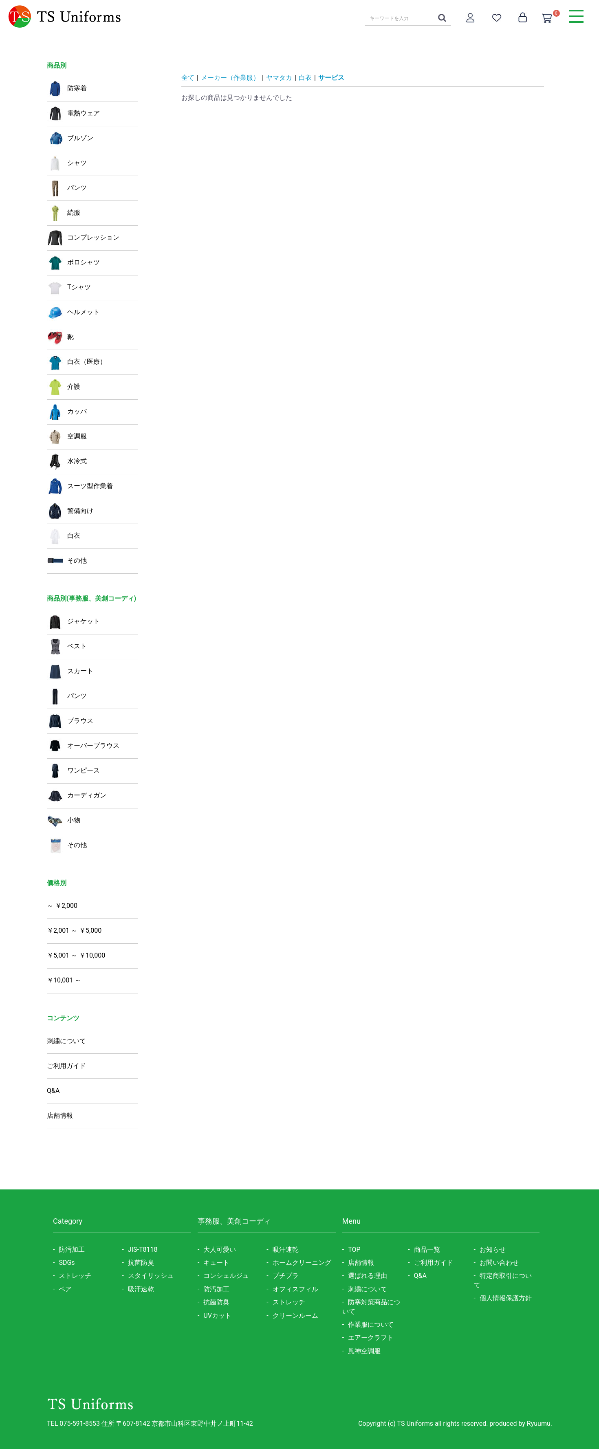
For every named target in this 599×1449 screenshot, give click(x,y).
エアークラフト (371, 1337)
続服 (63, 213)
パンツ (67, 188)
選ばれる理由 (367, 1275)
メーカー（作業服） (230, 77)
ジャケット (73, 622)
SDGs (67, 1262)
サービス (331, 77)
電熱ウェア (73, 114)
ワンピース (73, 771)
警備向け (70, 511)
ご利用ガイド (66, 1066)
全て (187, 77)
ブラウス (70, 721)
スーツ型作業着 (80, 486)
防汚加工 (72, 1249)
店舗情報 (60, 1115)
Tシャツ (69, 288)
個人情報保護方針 (506, 1298)
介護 (63, 387)
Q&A (53, 1090)
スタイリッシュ (151, 1275)
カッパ (67, 412)
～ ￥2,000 (62, 905)
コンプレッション (83, 238)
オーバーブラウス (83, 746)
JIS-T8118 (143, 1249)
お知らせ (493, 1249)
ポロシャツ (73, 263)
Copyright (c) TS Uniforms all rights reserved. (423, 1423)
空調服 (67, 437)
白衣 (63, 536)
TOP (354, 1249)
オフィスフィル (295, 1289)
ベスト (67, 647)
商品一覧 (427, 1249)
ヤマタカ (279, 77)
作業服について (371, 1324)
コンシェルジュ (226, 1275)
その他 (67, 561)
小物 (63, 821)
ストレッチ (75, 1275)
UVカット (217, 1315)
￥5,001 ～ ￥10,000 (76, 955)
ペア (65, 1289)
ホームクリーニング (302, 1262)
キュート (216, 1262)
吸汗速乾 (141, 1289)
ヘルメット (73, 312)
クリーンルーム (295, 1315)
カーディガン (76, 796)
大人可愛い (219, 1249)
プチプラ (286, 1275)
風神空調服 (364, 1351)
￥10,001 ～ (64, 980)
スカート (70, 671)
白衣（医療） (76, 362)
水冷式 (67, 462)
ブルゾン (70, 138)
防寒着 (67, 89)
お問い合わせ (499, 1262)
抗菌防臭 (141, 1262)
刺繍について (66, 1041)
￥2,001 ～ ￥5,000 (74, 930)
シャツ (67, 163)
